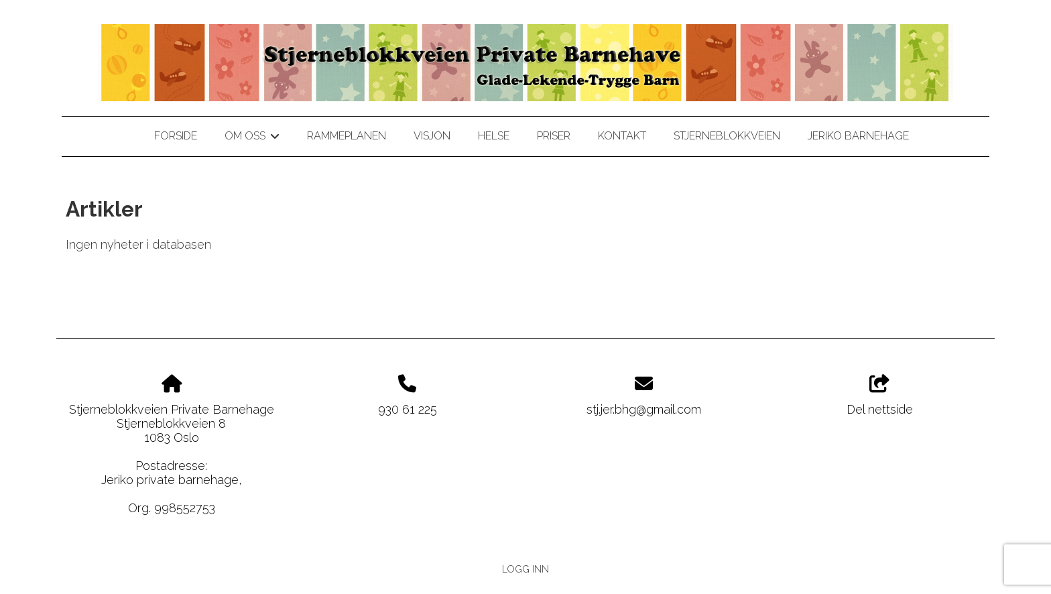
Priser (553, 135)
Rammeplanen (346, 135)
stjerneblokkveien (727, 135)
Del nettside (880, 395)
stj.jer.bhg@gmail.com (643, 409)
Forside (175, 135)
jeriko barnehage (858, 135)
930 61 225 (407, 409)
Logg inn (525, 569)
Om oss (252, 138)
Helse (493, 135)
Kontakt (622, 135)
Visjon (432, 135)
